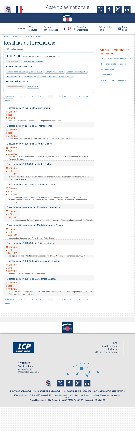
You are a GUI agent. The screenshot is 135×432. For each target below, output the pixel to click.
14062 (85, 97)
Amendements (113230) (16, 72)
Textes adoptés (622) (47, 76)
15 (65, 97)
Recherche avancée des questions (113, 64)
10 (41, 97)
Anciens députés (106, 75)
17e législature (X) (14, 61)
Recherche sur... (16, 36)
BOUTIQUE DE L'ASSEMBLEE (22, 391)
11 (46, 97)
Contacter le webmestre (110, 395)
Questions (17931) (36, 72)
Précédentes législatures (33, 61)
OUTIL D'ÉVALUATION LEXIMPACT (108, 391)
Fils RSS (67, 398)
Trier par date (33, 87)
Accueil (6, 36)
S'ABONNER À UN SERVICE (78, 391)
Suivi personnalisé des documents (113, 80)
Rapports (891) (30, 76)
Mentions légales (61, 395)
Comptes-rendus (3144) (55, 72)
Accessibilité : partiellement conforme (85, 395)
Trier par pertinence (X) (16, 87)
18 (79, 97)
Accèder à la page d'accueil (20, 27)
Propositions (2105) (14, 76)
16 (70, 97)
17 (74, 97)
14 (60, 97)
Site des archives (107, 69)
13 (55, 97)
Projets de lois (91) (66, 76)
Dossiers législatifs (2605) (76, 72)
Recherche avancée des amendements (115, 58)
